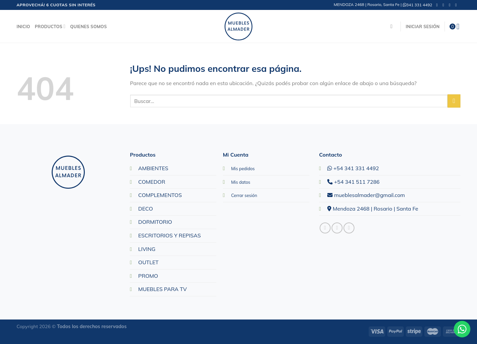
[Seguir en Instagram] (445, 5)
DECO (145, 208)
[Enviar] (454, 100)
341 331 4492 (417, 4)
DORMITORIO (155, 222)
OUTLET (148, 262)
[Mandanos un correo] (451, 5)
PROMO (148, 275)
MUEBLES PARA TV (162, 289)
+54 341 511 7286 (353, 181)
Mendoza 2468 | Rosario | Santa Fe (372, 208)
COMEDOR (151, 181)
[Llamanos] (457, 5)
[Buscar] (393, 26)
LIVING (146, 249)
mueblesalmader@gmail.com (366, 195)
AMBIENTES (153, 168)
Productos (50, 26)
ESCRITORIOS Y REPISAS (169, 235)
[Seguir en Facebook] (438, 5)
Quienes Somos (88, 26)
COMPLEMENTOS (160, 195)
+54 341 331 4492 (353, 168)
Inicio (23, 26)
